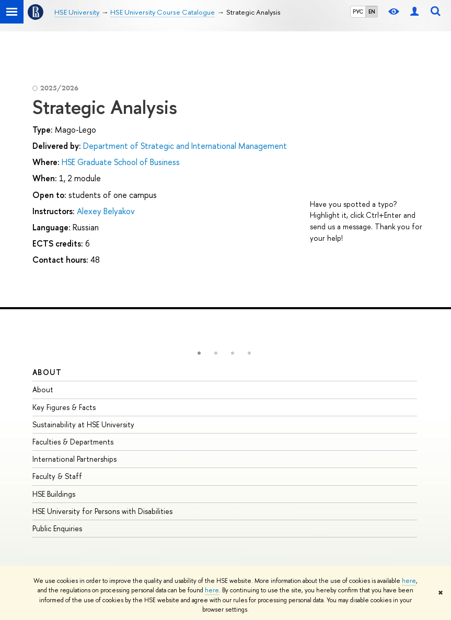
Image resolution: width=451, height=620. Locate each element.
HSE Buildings (53, 494)
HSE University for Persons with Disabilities (102, 511)
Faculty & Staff (57, 476)
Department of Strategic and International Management (185, 145)
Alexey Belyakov (106, 211)
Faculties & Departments (72, 442)
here (409, 581)
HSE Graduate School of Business (121, 162)
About (47, 372)
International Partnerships (74, 459)
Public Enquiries (57, 528)
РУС (358, 11)
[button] (199, 353)
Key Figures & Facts (64, 407)
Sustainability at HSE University (83, 424)
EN (371, 11)
